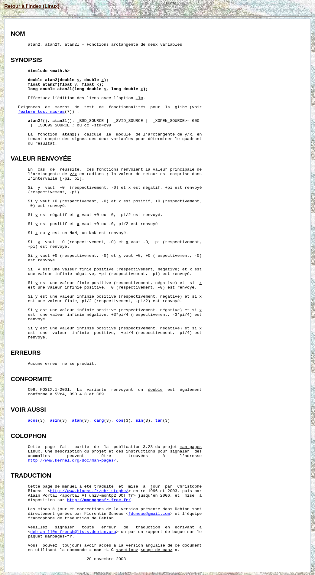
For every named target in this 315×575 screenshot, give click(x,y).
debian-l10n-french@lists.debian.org (73, 532)
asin (55, 420)
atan (77, 420)
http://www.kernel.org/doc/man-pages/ (72, 460)
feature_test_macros (41, 111)
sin (139, 420)
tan (159, 420)
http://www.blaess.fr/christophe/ (89, 491)
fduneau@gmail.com (149, 513)
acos (32, 420)
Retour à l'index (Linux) (32, 6)
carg (99, 420)
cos (119, 420)
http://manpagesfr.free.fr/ (99, 500)
